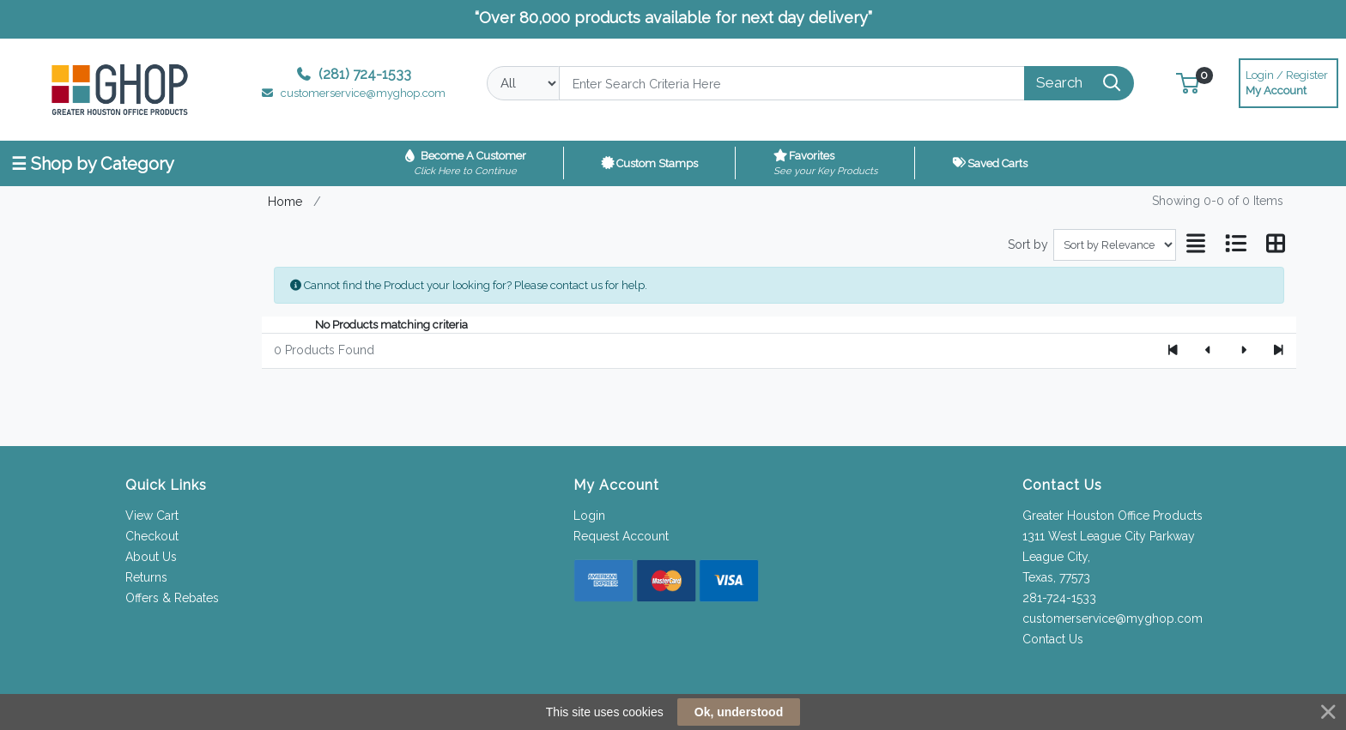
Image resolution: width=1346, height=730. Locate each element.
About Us (151, 557)
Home (285, 201)
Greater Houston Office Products (1112, 515)
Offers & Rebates (172, 598)
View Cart (152, 515)
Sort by (1028, 244)
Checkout (152, 536)
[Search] (791, 83)
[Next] (1243, 351)
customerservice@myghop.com (1112, 618)
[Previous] (1208, 351)
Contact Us (1052, 639)
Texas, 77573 (1056, 577)
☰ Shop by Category (92, 164)
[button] (1187, 82)
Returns (146, 577)
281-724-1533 (1059, 598)
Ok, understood (738, 712)
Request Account (621, 536)
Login (589, 515)
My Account (1288, 81)
